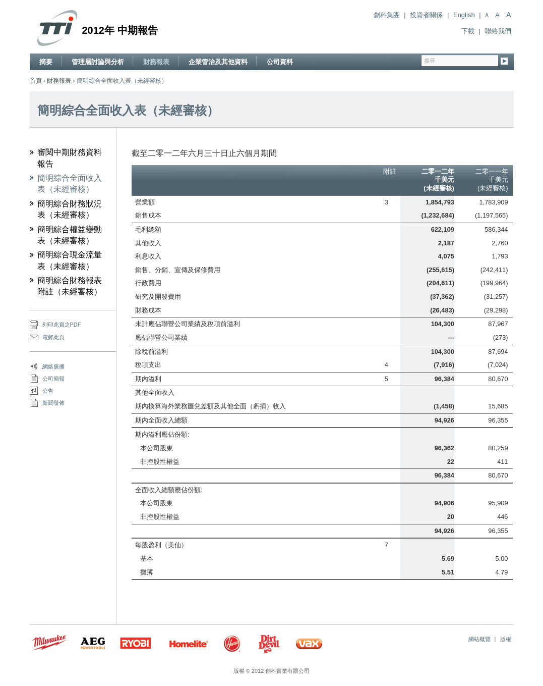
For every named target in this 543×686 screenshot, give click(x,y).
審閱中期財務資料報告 (69, 158)
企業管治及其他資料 (218, 62)
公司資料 (280, 62)
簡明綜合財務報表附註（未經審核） (69, 286)
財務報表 (156, 62)
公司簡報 (53, 379)
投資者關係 (426, 15)
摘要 (45, 62)
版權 (505, 639)
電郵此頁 (53, 337)
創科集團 (387, 15)
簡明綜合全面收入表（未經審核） (69, 183)
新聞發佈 (53, 403)
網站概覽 (479, 639)
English (464, 15)
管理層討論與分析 (98, 62)
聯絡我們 (498, 31)
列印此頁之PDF (61, 325)
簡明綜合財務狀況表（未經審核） (69, 209)
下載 (467, 31)
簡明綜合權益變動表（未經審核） (69, 235)
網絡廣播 (53, 366)
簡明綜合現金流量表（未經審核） (69, 260)
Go (505, 62)
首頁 (36, 80)
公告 (47, 391)
